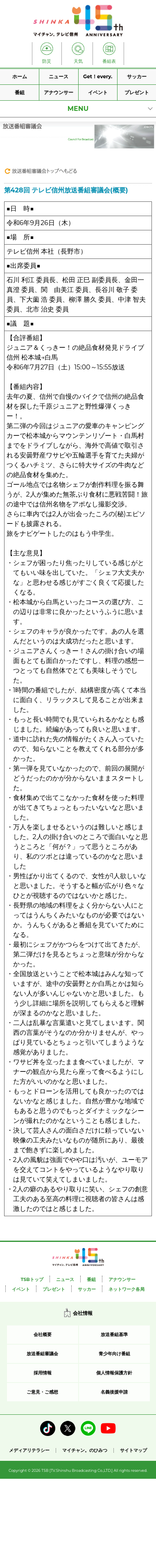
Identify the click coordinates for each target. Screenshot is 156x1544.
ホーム (19, 76)
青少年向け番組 (114, 1353)
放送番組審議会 (42, 1353)
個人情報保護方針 (114, 1373)
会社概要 (43, 1334)
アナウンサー (58, 92)
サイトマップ (133, 1450)
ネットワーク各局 (127, 1289)
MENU (78, 109)
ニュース (58, 76)
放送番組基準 (114, 1334)
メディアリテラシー (29, 1450)
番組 (20, 92)
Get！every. (97, 76)
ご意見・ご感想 (42, 1392)
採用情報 (43, 1373)
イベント (98, 92)
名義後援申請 (114, 1392)
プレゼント (136, 92)
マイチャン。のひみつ (84, 1450)
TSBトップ (31, 1279)
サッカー (137, 76)
